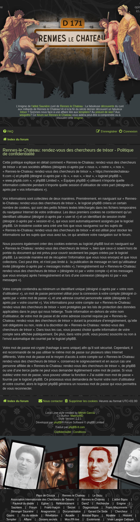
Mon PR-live (72, 519)
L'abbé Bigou (120, 499)
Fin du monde (30, 515)
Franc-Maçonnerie (116, 507)
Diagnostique (90, 507)
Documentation (72, 511)
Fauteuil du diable (23, 503)
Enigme (121, 503)
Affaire (28, 519)
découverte (107, 106)
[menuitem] (8, 131)
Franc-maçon (52, 507)
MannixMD (76, 415)
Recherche (102, 503)
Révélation (51, 515)
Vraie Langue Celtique (121, 519)
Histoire (127, 515)
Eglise (44, 503)
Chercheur (121, 511)
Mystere (111, 515)
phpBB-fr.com (77, 427)
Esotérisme (93, 519)
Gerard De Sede (98, 511)
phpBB (58, 422)
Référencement (65, 503)
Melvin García (86, 412)
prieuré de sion (104, 112)
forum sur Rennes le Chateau (54, 115)
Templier (11, 519)
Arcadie (70, 515)
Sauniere (16, 507)
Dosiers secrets (48, 519)
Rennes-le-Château (93, 499)
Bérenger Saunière (22, 511)
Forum (33, 507)
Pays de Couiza (45, 495)
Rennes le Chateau (71, 106)
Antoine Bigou (90, 515)
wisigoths (25, 115)
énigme (78, 117)
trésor (23, 112)
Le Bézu (97, 495)
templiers (84, 112)
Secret (71, 507)
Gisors (10, 515)
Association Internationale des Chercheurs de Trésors (42, 499)
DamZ (85, 503)
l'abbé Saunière (40, 106)
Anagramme (48, 511)
